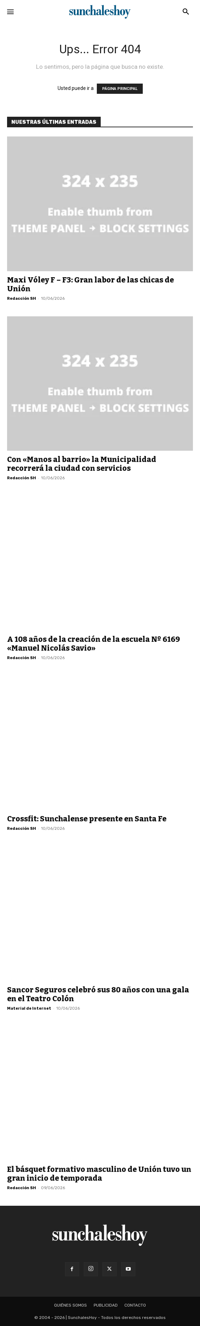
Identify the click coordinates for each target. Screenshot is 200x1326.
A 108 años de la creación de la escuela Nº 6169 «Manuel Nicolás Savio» (93, 644)
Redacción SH (21, 298)
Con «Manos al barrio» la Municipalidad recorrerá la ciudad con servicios (81, 464)
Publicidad (106, 1305)
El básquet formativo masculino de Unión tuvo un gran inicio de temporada (99, 1174)
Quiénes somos (70, 1305)
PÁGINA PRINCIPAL (119, 88)
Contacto (135, 1305)
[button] (186, 12)
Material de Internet (29, 1008)
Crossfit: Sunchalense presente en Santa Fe (86, 818)
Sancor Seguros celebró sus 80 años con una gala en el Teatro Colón (98, 994)
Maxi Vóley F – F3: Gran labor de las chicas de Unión (90, 284)
